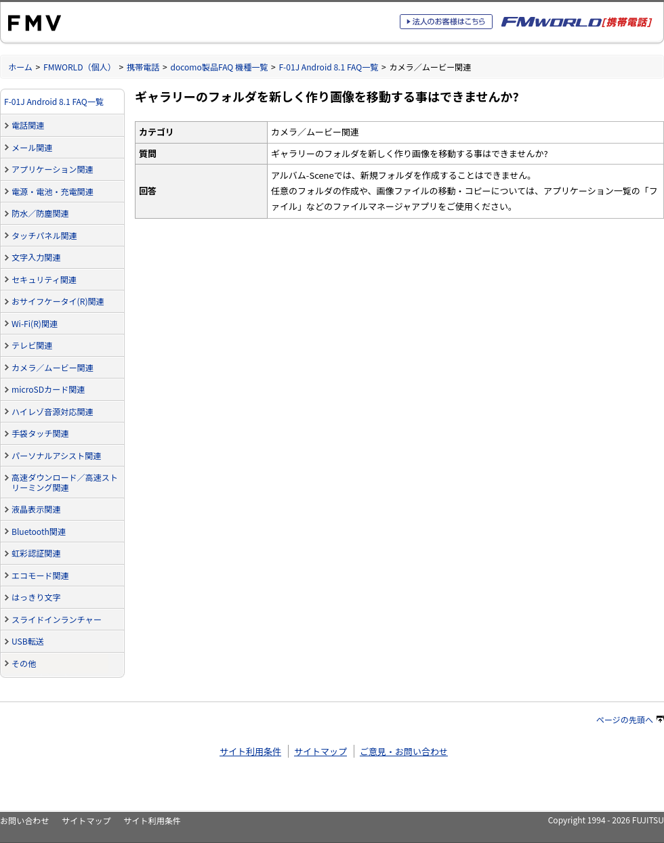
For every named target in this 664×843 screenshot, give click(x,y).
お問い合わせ (24, 820)
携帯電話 (143, 66)
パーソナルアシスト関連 (56, 455)
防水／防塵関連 (40, 213)
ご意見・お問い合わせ (404, 751)
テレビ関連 (32, 345)
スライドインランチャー (57, 619)
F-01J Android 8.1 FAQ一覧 (328, 66)
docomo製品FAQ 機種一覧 (219, 66)
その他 (24, 663)
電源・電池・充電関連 (53, 191)
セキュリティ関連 (44, 279)
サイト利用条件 (250, 751)
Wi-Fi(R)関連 (35, 323)
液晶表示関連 (36, 509)
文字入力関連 (36, 257)
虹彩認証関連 (36, 553)
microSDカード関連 (48, 389)
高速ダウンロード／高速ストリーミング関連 (65, 482)
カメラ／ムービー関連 (53, 367)
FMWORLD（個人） (79, 66)
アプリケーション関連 (53, 169)
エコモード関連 (40, 575)
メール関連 (32, 147)
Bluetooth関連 (39, 531)
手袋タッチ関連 (40, 433)
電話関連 (28, 125)
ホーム (20, 66)
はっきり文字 (36, 597)
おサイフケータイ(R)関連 (58, 301)
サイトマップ (320, 751)
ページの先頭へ (630, 719)
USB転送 (28, 641)
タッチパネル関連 (44, 235)
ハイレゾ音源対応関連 (53, 411)
